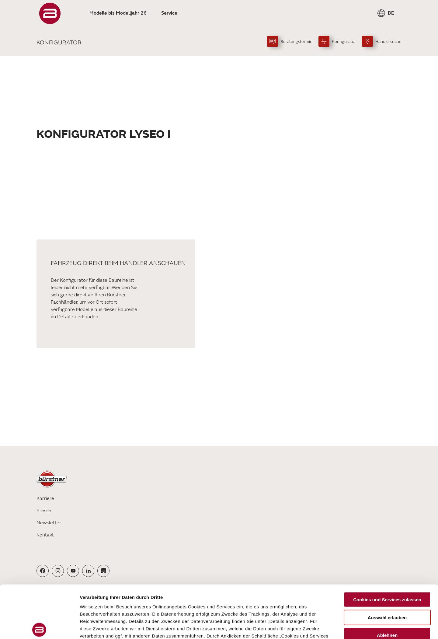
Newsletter (48, 523)
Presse (43, 511)
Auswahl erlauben (387, 562)
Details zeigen (323, 627)
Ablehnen (387, 580)
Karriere (45, 498)
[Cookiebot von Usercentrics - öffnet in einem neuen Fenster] (39, 627)
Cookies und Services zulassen (387, 545)
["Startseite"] (49, 13)
